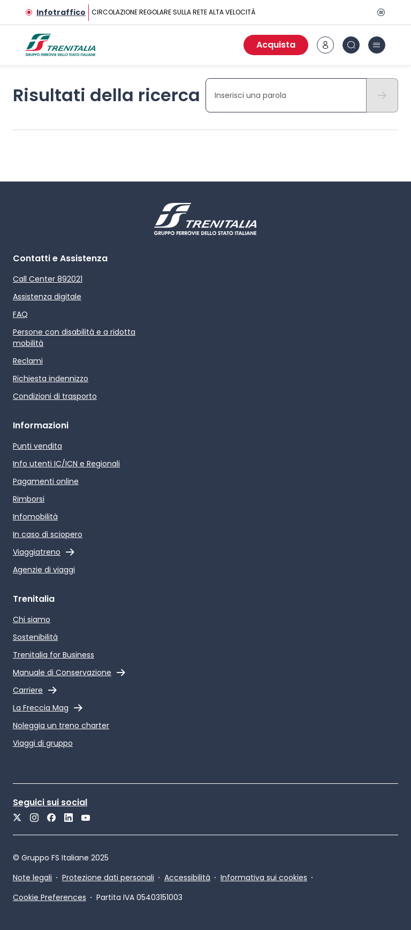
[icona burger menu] (376, 45)
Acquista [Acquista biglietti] (275, 45)
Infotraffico (61, 12)
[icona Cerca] (351, 45)
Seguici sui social (50, 802)
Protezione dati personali (108, 877)
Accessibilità (187, 877)
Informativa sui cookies (263, 877)
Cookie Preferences (49, 897)
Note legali (32, 877)
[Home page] (60, 45)
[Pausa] (378, 12)
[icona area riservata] (325, 45)
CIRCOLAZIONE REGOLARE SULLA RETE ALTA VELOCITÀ (173, 12)
